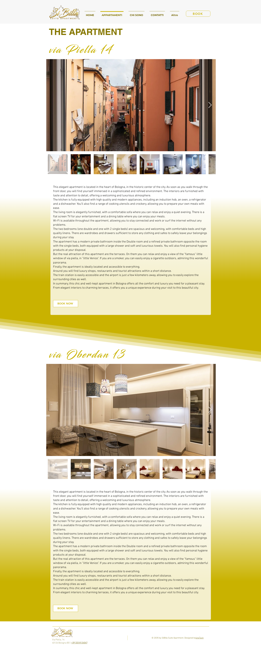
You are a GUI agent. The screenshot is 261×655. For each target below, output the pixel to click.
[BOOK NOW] (65, 303)
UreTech (200, 638)
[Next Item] (210, 105)
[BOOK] (198, 14)
